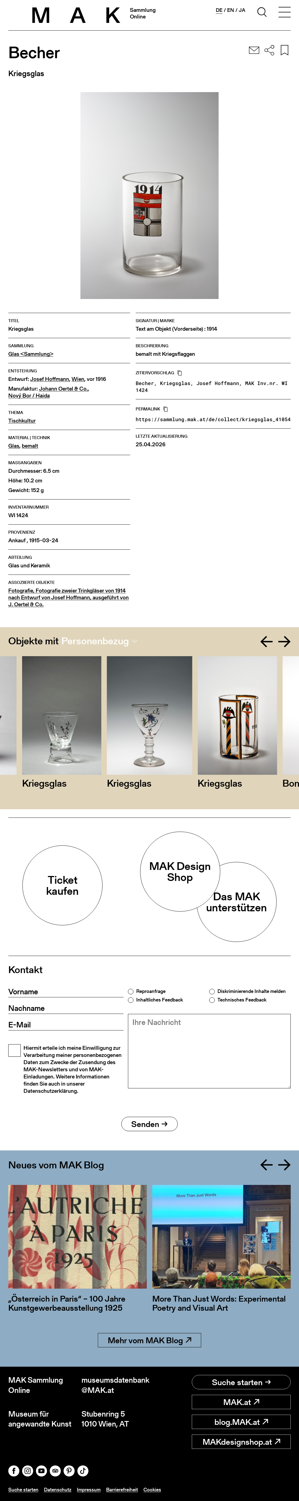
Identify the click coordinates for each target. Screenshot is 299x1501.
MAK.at (241, 1402)
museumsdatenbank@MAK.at (116, 1385)
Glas (13, 445)
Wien (78, 379)
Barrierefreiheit (122, 1489)
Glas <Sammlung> (30, 354)
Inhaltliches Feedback (159, 999)
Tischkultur (22, 420)
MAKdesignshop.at (241, 1441)
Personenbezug (95, 641)
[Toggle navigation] (285, 13)
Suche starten (241, 1382)
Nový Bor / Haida (29, 395)
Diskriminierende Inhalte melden (251, 991)
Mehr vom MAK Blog (149, 1340)
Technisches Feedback (241, 999)
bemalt (30, 445)
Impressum (89, 1489)
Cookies (152, 1489)
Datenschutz (57, 1489)
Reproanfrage (151, 991)
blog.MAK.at (241, 1422)
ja (242, 10)
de (219, 10)
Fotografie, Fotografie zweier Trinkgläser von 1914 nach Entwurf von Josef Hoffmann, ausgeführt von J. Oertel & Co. (68, 597)
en (230, 10)
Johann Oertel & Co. (63, 388)
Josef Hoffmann (49, 379)
